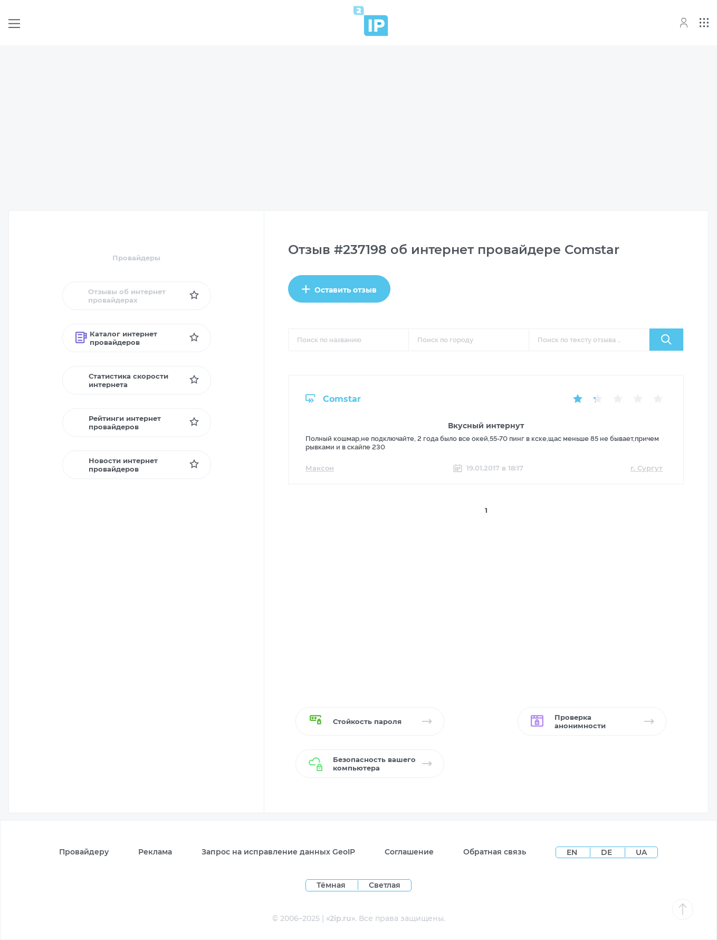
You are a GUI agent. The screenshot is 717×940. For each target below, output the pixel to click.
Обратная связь (494, 852)
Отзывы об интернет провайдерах (120, 295)
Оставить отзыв (339, 290)
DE (607, 852)
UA (641, 852)
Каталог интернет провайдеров (116, 338)
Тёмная (331, 885)
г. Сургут (646, 468)
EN (573, 852)
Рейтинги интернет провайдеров (118, 422)
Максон (319, 468)
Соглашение (409, 852)
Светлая (384, 885)
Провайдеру (84, 852)
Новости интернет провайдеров (116, 464)
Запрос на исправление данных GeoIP (278, 852)
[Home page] (370, 20)
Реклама (155, 852)
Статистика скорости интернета (122, 380)
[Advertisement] (358, 128)
